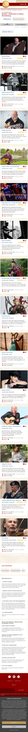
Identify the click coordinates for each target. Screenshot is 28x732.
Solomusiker (14, 9)
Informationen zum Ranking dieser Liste (20, 556)
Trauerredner (5, 570)
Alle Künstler (3, 9)
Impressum (10, 680)
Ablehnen (14, 726)
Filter (7, 24)
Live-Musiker (9, 9)
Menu (23, 4)
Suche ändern (21, 24)
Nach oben (21, 690)
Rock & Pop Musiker (18, 19)
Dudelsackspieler (15, 570)
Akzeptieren (14, 722)
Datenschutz (18, 680)
